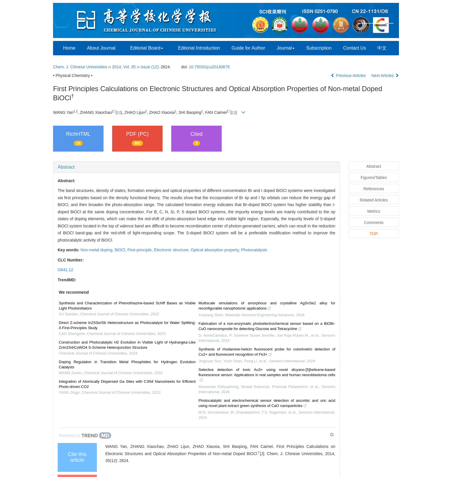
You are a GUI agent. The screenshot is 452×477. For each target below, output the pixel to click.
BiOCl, (121, 250)
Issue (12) (150, 67)
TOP (374, 233)
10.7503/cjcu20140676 (209, 67)
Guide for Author (248, 48)
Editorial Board (146, 48)
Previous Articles (349, 75)
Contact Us (354, 48)
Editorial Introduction (199, 48)
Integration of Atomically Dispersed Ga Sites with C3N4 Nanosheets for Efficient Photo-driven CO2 (127, 384)
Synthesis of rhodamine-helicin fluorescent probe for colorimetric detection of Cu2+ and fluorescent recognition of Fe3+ (267, 352)
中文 (382, 48)
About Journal (101, 48)
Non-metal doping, (97, 250)
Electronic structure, (172, 250)
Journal (286, 48)
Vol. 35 (129, 67)
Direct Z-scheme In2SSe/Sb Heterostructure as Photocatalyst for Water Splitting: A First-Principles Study (127, 325)
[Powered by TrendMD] (85, 435)
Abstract (66, 167)
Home (69, 48)
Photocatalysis (254, 250)
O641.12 (65, 269)
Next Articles (385, 75)
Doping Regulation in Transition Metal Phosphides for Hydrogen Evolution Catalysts (127, 364)
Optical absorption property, (216, 250)
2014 (116, 67)
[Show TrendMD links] (331, 434)
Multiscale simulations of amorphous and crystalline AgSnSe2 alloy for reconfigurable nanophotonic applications (267, 306)
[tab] (196, 167)
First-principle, (140, 250)
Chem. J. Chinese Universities (80, 67)
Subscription (319, 48)
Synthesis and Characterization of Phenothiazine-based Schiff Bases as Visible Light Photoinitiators (127, 305)
